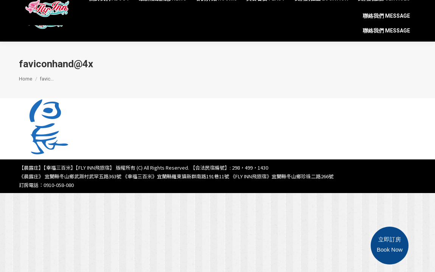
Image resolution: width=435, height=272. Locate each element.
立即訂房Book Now (389, 244)
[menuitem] (109, 9)
